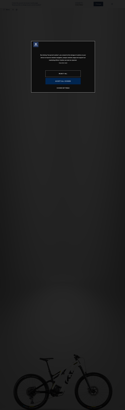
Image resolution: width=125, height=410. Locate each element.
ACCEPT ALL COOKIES (63, 81)
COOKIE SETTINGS (63, 88)
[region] (63, 67)
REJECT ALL (63, 73)
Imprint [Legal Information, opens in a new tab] (66, 62)
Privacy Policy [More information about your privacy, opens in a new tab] (61, 62)
